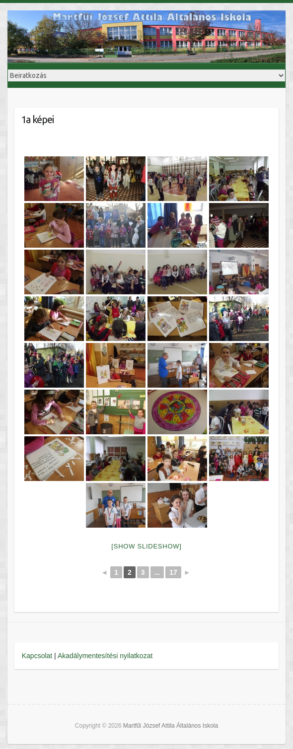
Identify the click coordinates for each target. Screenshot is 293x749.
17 (173, 572)
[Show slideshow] (146, 546)
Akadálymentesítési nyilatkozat (105, 656)
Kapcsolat (37, 656)
